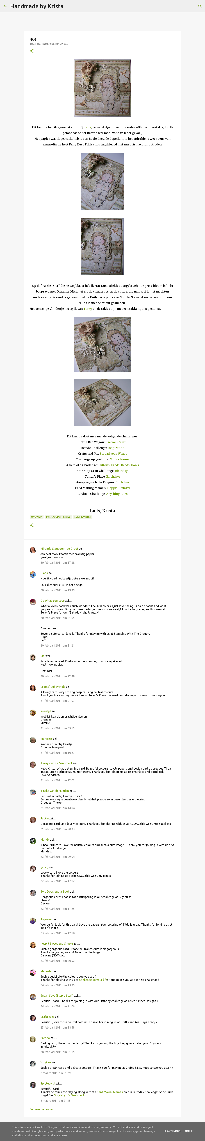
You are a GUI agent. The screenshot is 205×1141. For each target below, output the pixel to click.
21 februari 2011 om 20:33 (57, 829)
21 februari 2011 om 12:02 (57, 780)
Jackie (44, 818)
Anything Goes (117, 494)
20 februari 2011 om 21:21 (57, 645)
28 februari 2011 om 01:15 (57, 1051)
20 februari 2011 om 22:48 (57, 676)
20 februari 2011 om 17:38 (57, 562)
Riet (42, 655)
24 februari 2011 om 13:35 (57, 985)
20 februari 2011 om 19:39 (57, 590)
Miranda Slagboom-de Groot (59, 548)
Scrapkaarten (82, 517)
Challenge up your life (93, 979)
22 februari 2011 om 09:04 (57, 856)
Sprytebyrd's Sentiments (70, 1095)
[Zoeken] (68, 6)
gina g (44, 867)
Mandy (44, 839)
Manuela (46, 971)
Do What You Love (52, 600)
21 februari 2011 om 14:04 (57, 808)
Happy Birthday (118, 488)
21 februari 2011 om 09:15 (57, 728)
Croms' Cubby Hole (52, 686)
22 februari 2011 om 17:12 (57, 881)
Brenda (45, 1037)
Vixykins (45, 1062)
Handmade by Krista (36, 6)
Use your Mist (115, 442)
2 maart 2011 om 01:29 (55, 1073)
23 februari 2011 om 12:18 (57, 933)
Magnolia (36, 517)
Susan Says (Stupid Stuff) (57, 995)
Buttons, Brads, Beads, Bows (118, 465)
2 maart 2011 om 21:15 (55, 1100)
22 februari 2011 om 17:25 (57, 908)
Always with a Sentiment (56, 763)
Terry (87, 308)
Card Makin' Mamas (110, 1092)
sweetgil (45, 711)
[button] (32, 51)
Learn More (172, 1131)
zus (88, 127)
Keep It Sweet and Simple (56, 943)
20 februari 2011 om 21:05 (57, 617)
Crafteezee (47, 1016)
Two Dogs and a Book (54, 891)
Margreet (46, 738)
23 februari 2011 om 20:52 (57, 960)
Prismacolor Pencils (58, 517)
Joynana (46, 919)
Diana (44, 573)
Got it (189, 1131)
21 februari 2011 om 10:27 (57, 752)
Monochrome (119, 459)
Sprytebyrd (47, 1083)
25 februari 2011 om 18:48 (57, 1027)
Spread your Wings (113, 453)
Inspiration (116, 448)
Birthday (121, 471)
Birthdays (113, 476)
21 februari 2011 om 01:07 (57, 700)
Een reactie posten (42, 1109)
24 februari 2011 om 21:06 (57, 1006)
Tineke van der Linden (54, 790)
